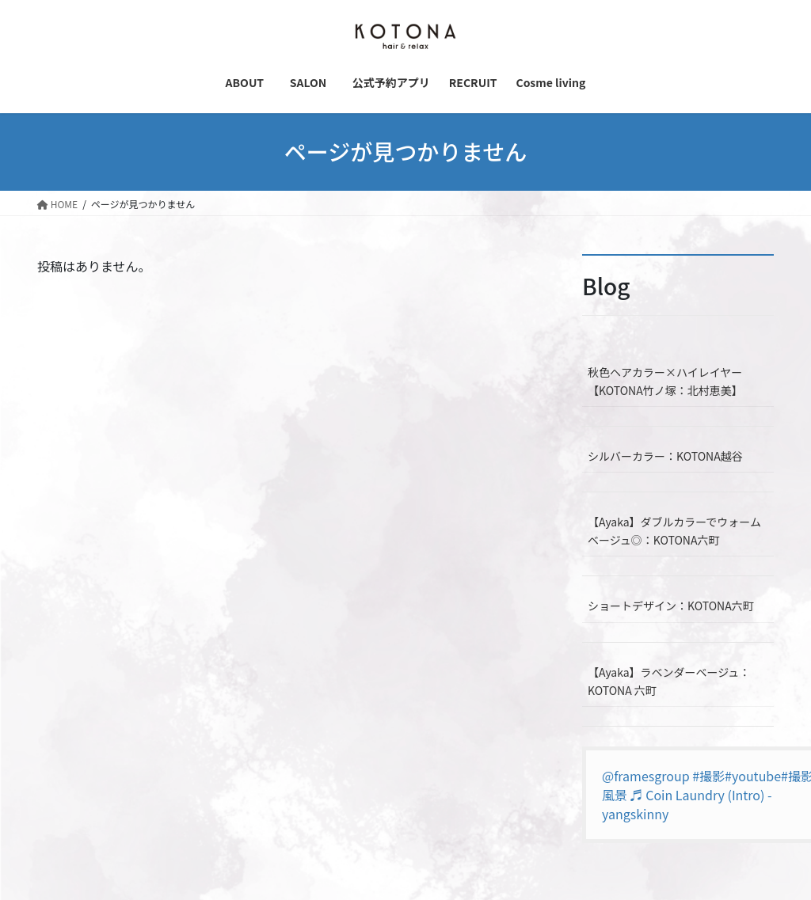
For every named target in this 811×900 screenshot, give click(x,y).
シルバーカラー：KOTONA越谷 (665, 456)
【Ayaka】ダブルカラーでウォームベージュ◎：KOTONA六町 (674, 531)
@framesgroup (646, 775)
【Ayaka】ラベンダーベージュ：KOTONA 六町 (669, 681)
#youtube (753, 775)
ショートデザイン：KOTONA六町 (671, 605)
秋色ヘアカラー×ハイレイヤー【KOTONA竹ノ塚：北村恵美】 (665, 381)
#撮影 (708, 775)
